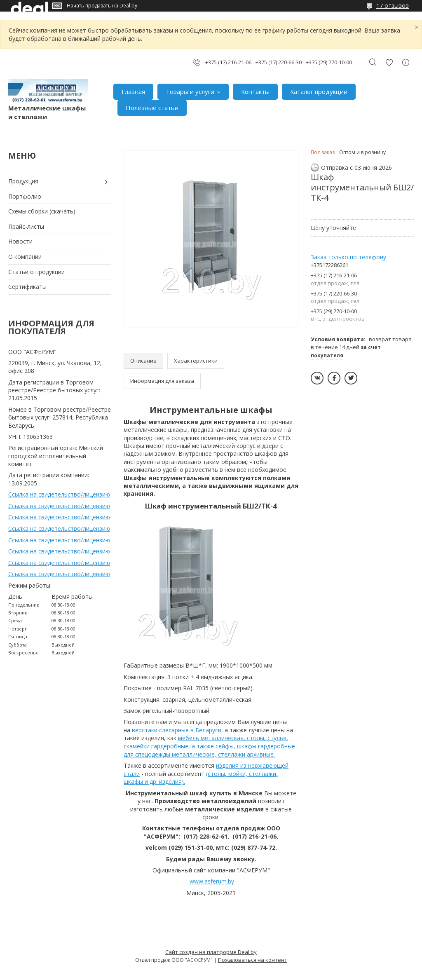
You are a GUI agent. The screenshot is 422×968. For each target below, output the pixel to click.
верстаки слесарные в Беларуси (176, 730)
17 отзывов (392, 5)
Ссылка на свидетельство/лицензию (59, 494)
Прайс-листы (26, 226)
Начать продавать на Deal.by (102, 6)
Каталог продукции (318, 91)
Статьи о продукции (36, 272)
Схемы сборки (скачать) (41, 211)
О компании (25, 256)
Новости (20, 241)
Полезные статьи (152, 107)
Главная (133, 91)
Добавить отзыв (389, 62)
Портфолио (24, 196)
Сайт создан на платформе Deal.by (211, 952)
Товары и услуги (190, 91)
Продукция (23, 181)
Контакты (255, 91)
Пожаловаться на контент (252, 959)
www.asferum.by (212, 881)
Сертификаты (27, 287)
